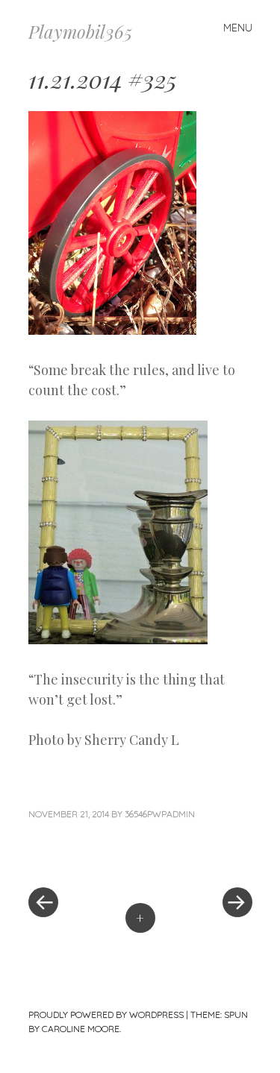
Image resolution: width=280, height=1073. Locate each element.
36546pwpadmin (160, 813)
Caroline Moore (80, 1028)
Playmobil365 (80, 31)
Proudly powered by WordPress (106, 1014)
